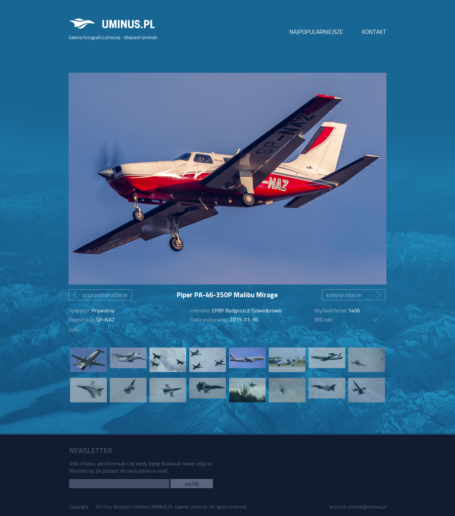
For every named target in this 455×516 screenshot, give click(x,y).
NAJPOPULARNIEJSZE (316, 31)
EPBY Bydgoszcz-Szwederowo (246, 310)
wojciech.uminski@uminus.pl (357, 506)
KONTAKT (374, 31)
